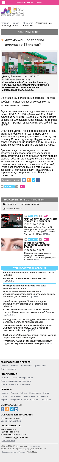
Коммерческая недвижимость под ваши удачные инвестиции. (24, 286)
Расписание (29, 396)
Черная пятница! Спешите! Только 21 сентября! (41, 220)
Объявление (25, 366)
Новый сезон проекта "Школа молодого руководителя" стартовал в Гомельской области (25, 304)
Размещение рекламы (22, 378)
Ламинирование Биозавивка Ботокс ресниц (37, 244)
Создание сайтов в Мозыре (13, 452)
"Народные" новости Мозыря (23, 199)
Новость (4, 366)
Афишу (14, 366)
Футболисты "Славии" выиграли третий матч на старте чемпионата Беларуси (29, 336)
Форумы (4, 399)
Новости (4, 393)
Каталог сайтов (31, 399)
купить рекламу (8, 440)
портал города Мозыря (12, 14)
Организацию (40, 366)
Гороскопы (46, 399)
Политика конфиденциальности (16, 381)
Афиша (14, 393)
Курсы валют (15, 396)
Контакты (5, 378)
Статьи (46, 393)
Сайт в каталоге (8, 369)
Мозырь (36, 446)
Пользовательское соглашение (15, 384)
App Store (16, 421)
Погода (4, 396)
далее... (46, 234)
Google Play (6, 421)
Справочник (43, 396)
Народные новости (29, 204)
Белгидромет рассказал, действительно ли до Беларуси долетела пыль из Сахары (28, 320)
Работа (23, 393)
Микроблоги (16, 399)
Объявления (35, 393)
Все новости (9, 204)
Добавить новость (29, 32)
